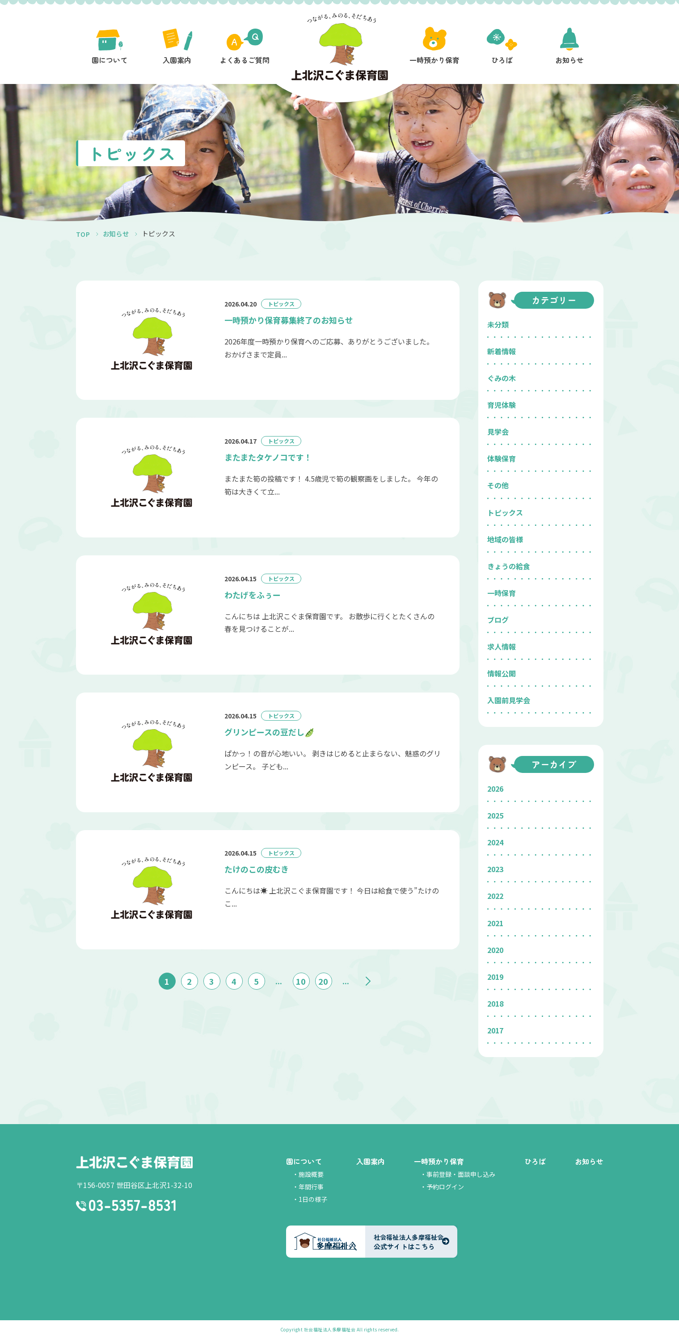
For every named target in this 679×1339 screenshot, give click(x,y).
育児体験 (501, 404)
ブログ (498, 619)
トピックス (505, 512)
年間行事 (311, 1186)
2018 (495, 1003)
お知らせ (589, 1161)
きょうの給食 (508, 566)
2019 (495, 976)
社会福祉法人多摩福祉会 (330, 1329)
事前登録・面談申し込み (460, 1174)
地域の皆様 (505, 539)
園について (304, 1161)
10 (301, 978)
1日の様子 (313, 1199)
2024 (495, 842)
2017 (495, 1030)
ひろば (535, 1161)
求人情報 (501, 646)
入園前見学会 (508, 700)
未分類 (498, 324)
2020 (495, 949)
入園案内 (370, 1161)
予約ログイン (445, 1186)
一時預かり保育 (439, 1161)
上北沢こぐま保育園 (134, 1162)
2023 (495, 869)
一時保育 (501, 593)
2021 (495, 923)
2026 (495, 788)
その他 (498, 485)
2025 (495, 815)
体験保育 (501, 458)
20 (323, 978)
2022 (495, 895)
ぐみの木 (501, 378)
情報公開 (501, 673)
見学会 (498, 431)
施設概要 (311, 1174)
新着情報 (501, 351)
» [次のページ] (368, 978)
